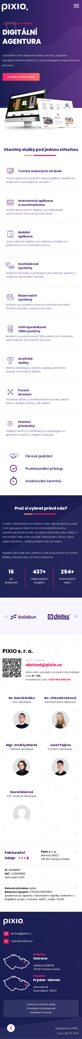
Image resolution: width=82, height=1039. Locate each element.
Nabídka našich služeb (21, 77)
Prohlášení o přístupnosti (41, 1008)
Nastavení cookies (41, 1012)
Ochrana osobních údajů (41, 1004)
